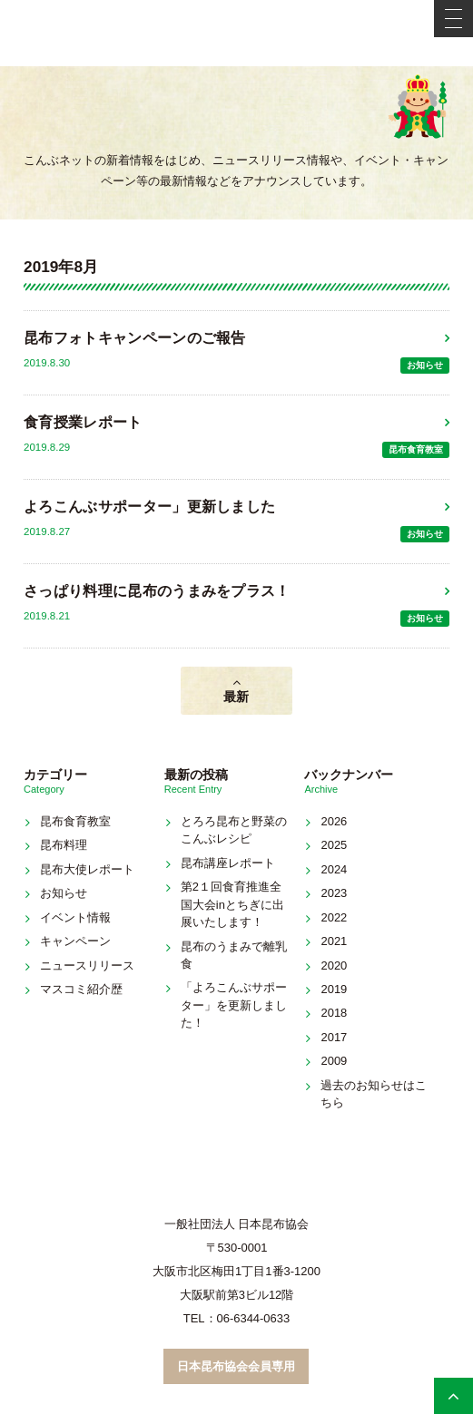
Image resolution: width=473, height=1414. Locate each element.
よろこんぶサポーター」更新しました (149, 506)
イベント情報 (75, 917)
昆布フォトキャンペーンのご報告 (135, 338)
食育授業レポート (83, 422)
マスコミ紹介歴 (81, 989)
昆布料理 (63, 845)
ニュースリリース (87, 965)
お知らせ (425, 365)
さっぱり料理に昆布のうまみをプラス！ (157, 591)
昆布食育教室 (416, 449)
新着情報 (236, 121)
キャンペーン (75, 941)
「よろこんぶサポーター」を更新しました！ (234, 1004)
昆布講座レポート (228, 863)
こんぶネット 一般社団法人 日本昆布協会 (237, 33)
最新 (236, 696)
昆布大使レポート (87, 869)
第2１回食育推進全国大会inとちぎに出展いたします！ (232, 904)
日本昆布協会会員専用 (236, 1366)
